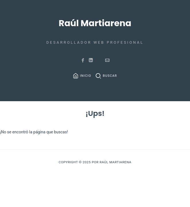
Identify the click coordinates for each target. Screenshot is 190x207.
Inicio (85, 76)
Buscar (110, 76)
